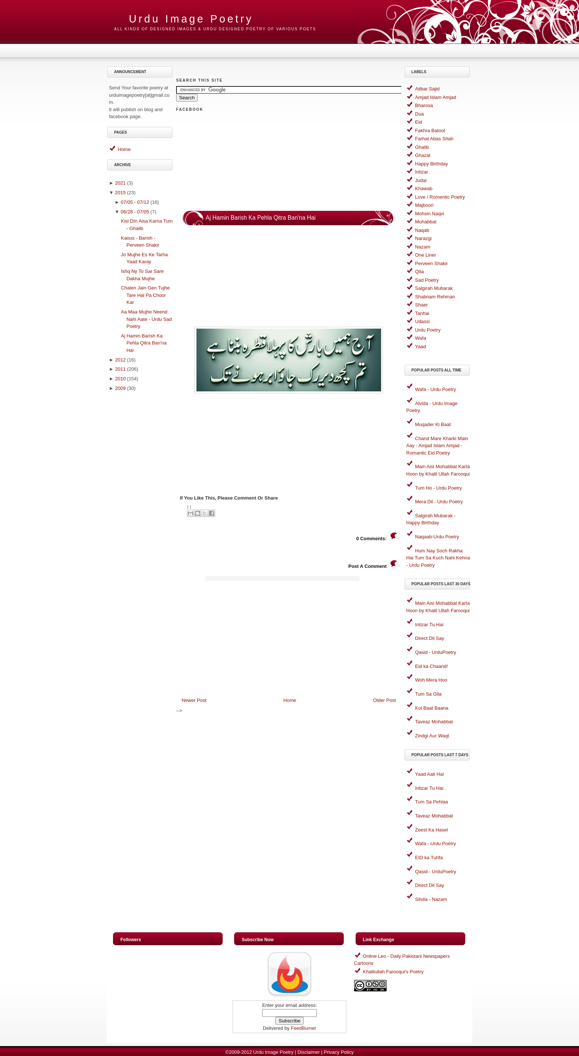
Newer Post (194, 700)
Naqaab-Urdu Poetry (437, 536)
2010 (120, 378)
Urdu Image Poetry (191, 19)
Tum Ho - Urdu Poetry (438, 488)
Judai (420, 180)
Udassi (422, 321)
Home (124, 149)
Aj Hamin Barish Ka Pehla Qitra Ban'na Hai (144, 343)
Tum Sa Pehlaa (431, 802)
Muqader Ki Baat (433, 424)
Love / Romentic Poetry (440, 197)
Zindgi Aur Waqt (432, 735)
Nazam (422, 247)
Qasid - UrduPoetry (435, 652)
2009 (120, 388)
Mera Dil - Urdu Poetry (439, 501)
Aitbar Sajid (427, 89)
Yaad (420, 346)
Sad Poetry (427, 280)
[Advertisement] (141, 512)
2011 (120, 369)
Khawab (423, 188)
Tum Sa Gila (428, 694)
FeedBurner (303, 1028)
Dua (419, 114)
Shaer (421, 305)
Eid (418, 122)
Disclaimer (308, 1052)
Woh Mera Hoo (431, 680)
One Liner (425, 255)
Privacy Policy (339, 1052)
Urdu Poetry (428, 330)
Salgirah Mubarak (434, 288)
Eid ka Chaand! (431, 666)
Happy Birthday (431, 164)
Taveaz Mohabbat (434, 721)
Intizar (421, 172)
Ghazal (422, 155)
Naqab (422, 230)
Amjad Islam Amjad (435, 97)
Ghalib (422, 147)
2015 (120, 192)
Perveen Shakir (431, 263)
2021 (120, 183)
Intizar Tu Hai (429, 624)
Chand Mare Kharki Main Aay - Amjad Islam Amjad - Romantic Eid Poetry (437, 446)
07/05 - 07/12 (135, 202)
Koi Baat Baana (431, 708)
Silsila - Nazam (431, 899)
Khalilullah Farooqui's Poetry (393, 971)
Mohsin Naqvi (429, 213)
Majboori (424, 205)
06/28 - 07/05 (135, 212)
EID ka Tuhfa (429, 857)
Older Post (384, 700)
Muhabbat (425, 221)
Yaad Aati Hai (429, 774)
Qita (419, 271)
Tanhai (422, 313)
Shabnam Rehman (435, 296)
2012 (120, 360)
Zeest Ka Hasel (431, 830)
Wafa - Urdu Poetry (435, 389)
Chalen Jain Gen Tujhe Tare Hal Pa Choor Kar (145, 295)
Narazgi (423, 238)
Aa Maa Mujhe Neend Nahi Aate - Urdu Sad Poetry (146, 319)
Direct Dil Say (429, 638)
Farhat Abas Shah (434, 138)
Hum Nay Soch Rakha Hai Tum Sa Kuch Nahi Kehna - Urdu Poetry (438, 558)
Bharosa (424, 105)
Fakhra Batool (430, 130)
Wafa (420, 338)
